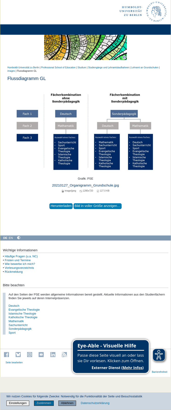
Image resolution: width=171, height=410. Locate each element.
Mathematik (16, 321)
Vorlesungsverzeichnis (19, 268)
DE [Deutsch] (5, 238)
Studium (81, 67)
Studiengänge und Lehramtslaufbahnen (108, 67)
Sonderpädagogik (20, 328)
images (11, 71)
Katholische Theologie (23, 317)
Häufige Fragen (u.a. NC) (21, 256)
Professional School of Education (58, 67)
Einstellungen (18, 403)
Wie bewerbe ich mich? (20, 264)
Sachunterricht (18, 325)
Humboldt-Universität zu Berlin (23, 67)
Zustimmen (44, 403)
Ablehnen (67, 403)
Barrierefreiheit (159, 372)
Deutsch (14, 305)
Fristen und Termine (18, 260)
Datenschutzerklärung (95, 403)
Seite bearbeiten (14, 362)
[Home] (16, 29)
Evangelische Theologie (24, 309)
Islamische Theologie (22, 313)
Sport (12, 332)
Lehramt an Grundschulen (144, 67)
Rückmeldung (14, 271)
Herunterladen (61, 206)
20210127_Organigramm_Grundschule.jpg (85, 185)
